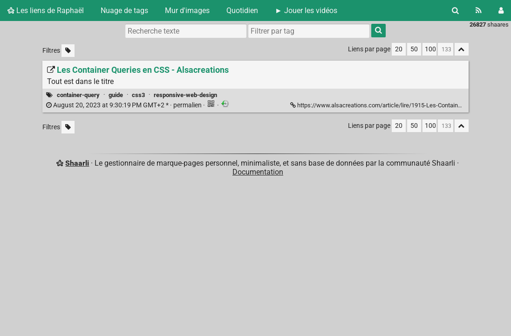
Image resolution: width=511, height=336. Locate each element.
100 (430, 49)
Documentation (257, 172)
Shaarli (77, 163)
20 (398, 49)
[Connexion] (501, 10)
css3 (138, 94)
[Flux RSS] (478, 10)
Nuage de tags (124, 10)
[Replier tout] (462, 49)
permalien (124, 105)
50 (414, 49)
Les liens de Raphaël (45, 10)
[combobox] (308, 31)
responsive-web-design (185, 94)
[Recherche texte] (185, 31)
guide (116, 94)
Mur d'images (187, 10)
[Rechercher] (455, 10)
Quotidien (242, 10)
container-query (78, 94)
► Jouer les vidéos (306, 10)
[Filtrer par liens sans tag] (68, 50)
